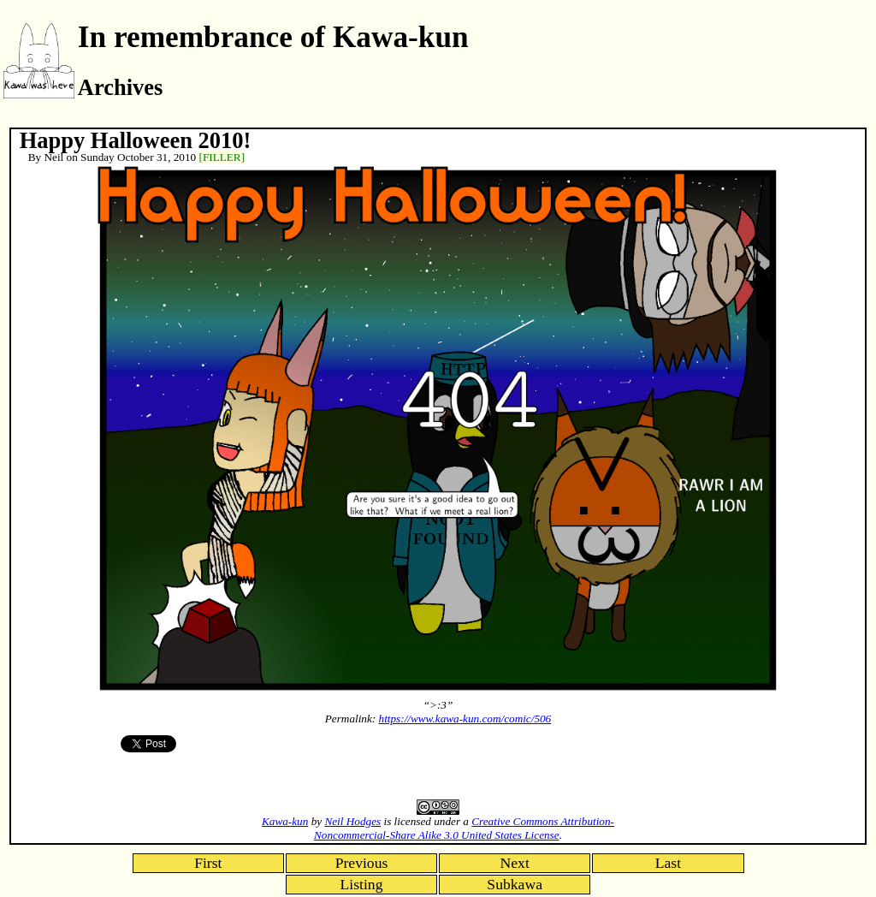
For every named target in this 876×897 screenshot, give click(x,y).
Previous (361, 862)
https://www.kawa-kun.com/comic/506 (465, 718)
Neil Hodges (352, 821)
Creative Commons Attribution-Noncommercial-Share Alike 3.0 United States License (464, 828)
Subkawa (514, 884)
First (208, 862)
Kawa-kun (285, 821)
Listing (361, 884)
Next (515, 862)
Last (668, 862)
